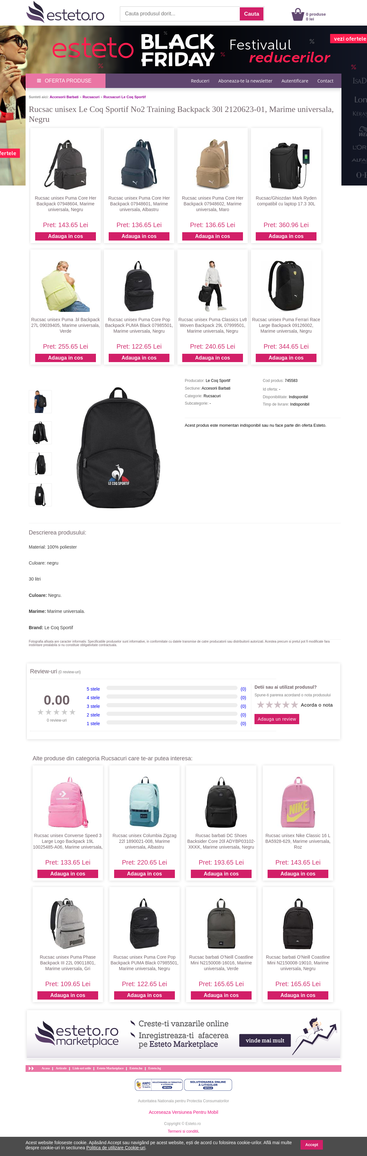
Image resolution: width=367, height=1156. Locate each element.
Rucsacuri (90, 97)
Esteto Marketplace (110, 1068)
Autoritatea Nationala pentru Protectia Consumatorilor (183, 1101)
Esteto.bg (154, 1068)
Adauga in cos (65, 236)
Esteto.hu (135, 1068)
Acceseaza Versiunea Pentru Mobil (183, 1112)
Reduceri (200, 81)
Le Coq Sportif (58, 627)
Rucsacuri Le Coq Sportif (125, 97)
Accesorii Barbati (64, 97)
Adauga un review (277, 719)
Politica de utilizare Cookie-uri (115, 1147)
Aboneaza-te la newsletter (245, 81)
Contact (325, 81)
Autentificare (295, 81)
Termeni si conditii (183, 1131)
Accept (311, 1145)
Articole (61, 1068)
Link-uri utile (82, 1068)
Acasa (46, 1068)
